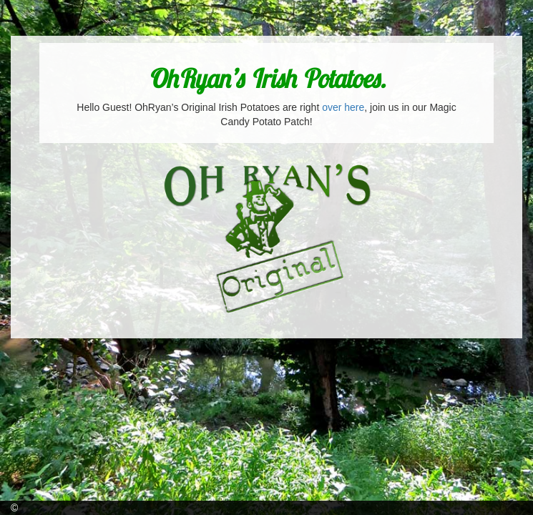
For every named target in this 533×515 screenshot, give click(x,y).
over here (343, 107)
